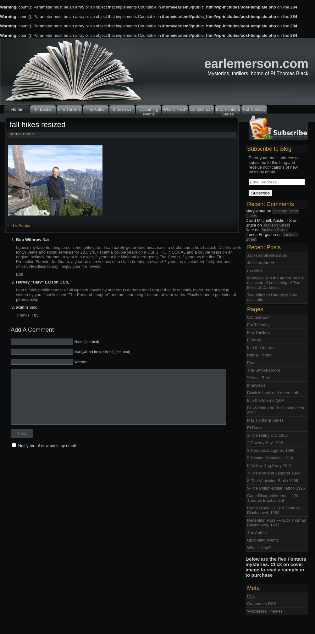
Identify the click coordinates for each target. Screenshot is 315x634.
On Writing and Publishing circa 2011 (275, 410)
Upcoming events (149, 110)
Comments (261, 603)
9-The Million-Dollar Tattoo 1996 (276, 488)
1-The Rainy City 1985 (267, 435)
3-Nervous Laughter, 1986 (270, 450)
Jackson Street (276, 225)
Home (16, 109)
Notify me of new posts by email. (47, 445)
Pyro (251, 362)
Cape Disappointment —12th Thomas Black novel (273, 498)
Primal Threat (259, 355)
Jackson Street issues (272, 213)
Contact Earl (201, 109)
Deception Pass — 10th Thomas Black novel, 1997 (276, 522)
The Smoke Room (263, 370)
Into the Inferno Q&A (266, 400)
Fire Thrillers (69, 109)
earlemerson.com (256, 63)
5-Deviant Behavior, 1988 (270, 458)
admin (16, 133)
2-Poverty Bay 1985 (265, 442)
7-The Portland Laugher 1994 (274, 473)
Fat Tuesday (254, 109)
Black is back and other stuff (272, 392)
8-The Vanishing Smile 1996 (272, 480)
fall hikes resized (37, 124)
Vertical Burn (258, 377)
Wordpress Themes (265, 611)
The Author (96, 109)
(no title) (254, 270)
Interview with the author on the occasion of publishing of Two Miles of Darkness (275, 283)
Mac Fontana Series (228, 110)
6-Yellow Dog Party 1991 (269, 465)
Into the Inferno (260, 347)
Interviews (122, 109)
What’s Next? (175, 109)
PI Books (43, 109)
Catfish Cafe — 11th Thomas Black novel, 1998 (273, 510)
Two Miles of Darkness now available (272, 297)
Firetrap (254, 340)
